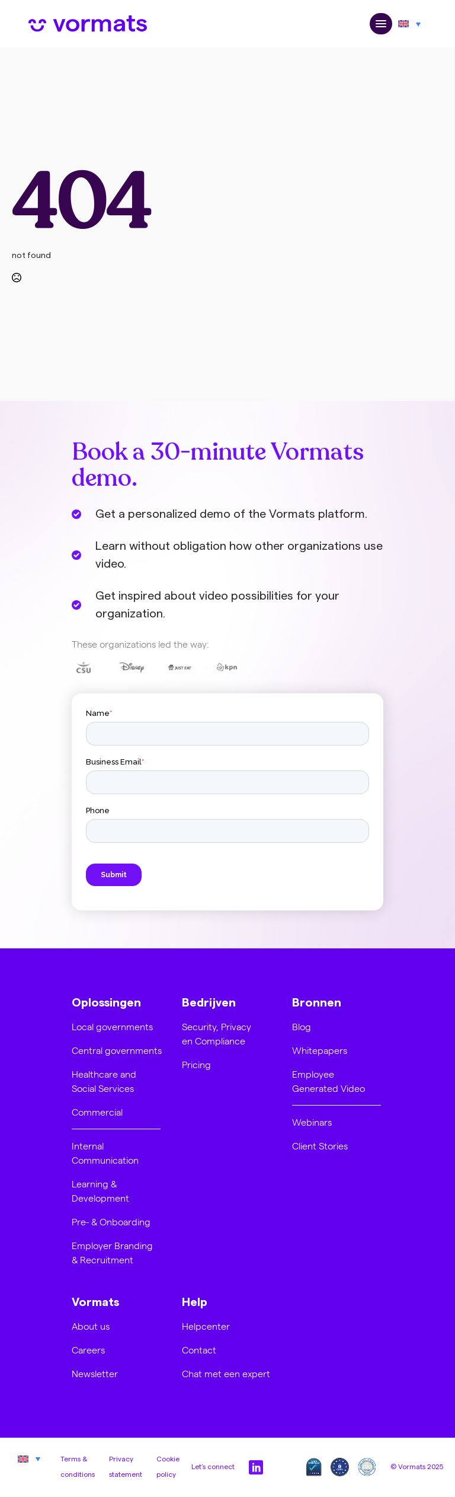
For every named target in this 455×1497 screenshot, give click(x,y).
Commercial (97, 1112)
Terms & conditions (77, 1466)
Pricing (196, 1064)
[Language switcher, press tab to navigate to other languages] (409, 24)
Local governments (112, 1026)
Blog (301, 1026)
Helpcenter (206, 1326)
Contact (199, 1349)
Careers (88, 1349)
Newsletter (95, 1373)
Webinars (312, 1122)
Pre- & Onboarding (111, 1221)
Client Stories (320, 1145)
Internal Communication (105, 1152)
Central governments (117, 1050)
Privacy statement (125, 1466)
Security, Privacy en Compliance (216, 1033)
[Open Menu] (381, 24)
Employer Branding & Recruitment (112, 1252)
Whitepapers (319, 1050)
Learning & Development (100, 1190)
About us (91, 1326)
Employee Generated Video (328, 1081)
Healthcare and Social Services (104, 1081)
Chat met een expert (226, 1373)
